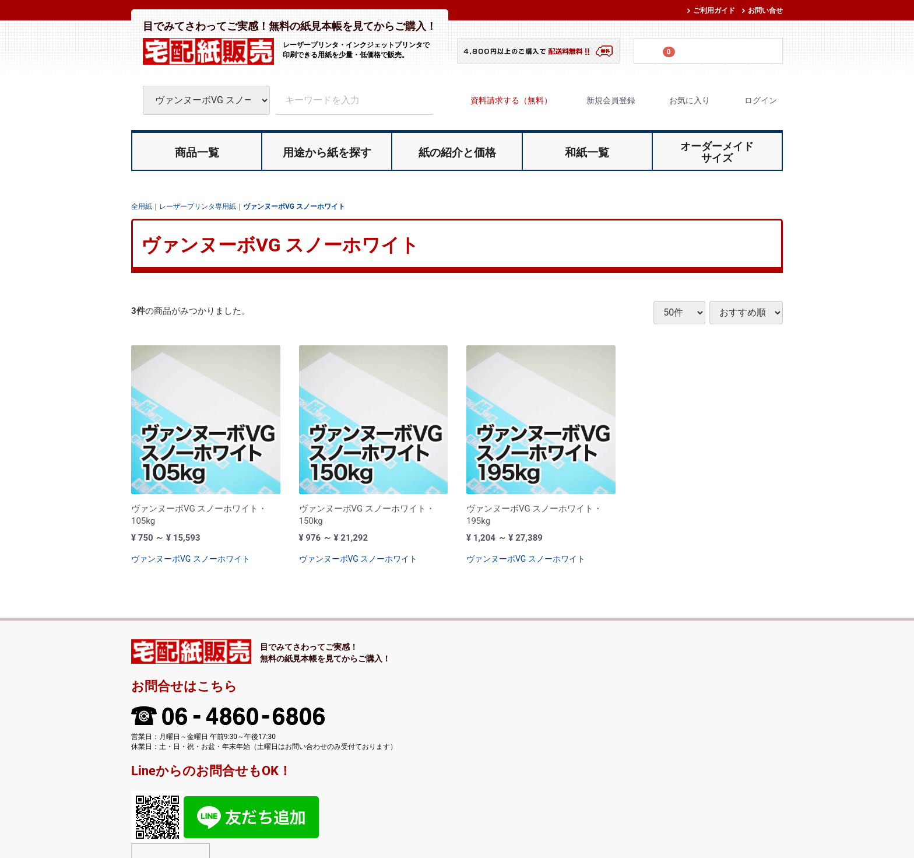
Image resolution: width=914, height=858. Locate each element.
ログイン (750, 100)
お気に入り (679, 100)
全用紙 (141, 206)
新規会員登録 (600, 100)
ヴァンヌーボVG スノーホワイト (294, 206)
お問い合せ (765, 10)
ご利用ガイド (714, 10)
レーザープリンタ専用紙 (197, 206)
